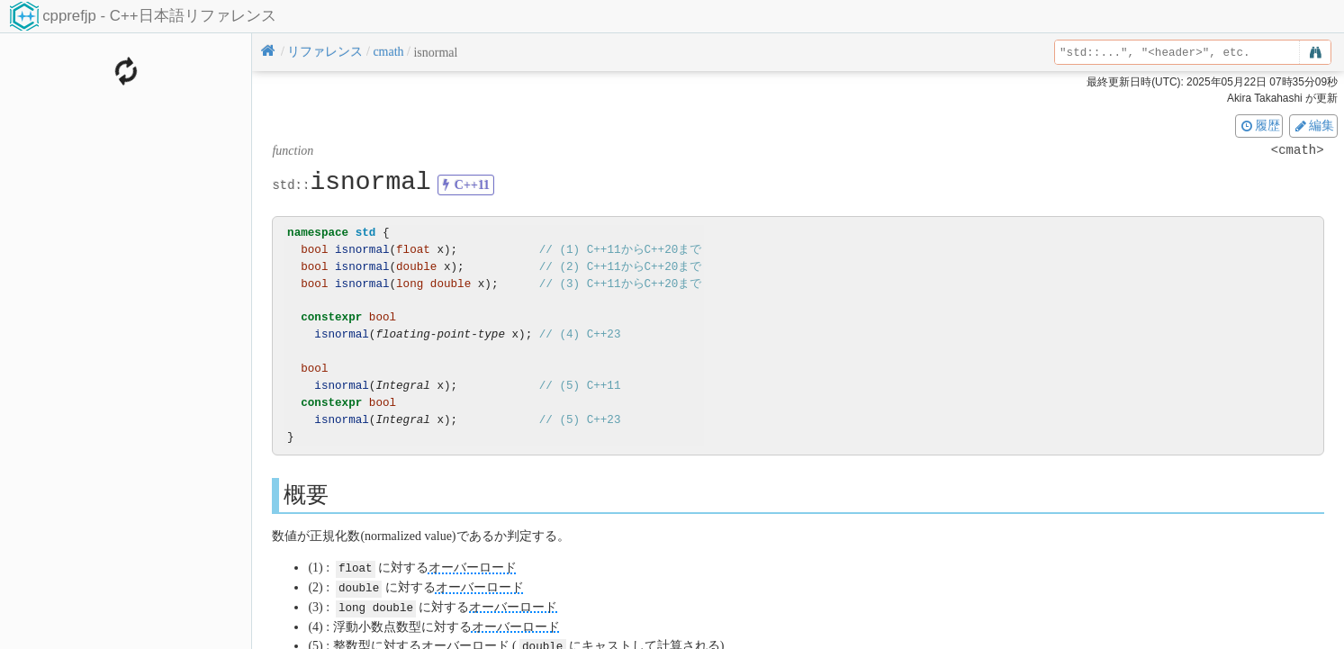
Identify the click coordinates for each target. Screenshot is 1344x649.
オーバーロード (472, 567)
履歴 (1259, 125)
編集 (1313, 125)
